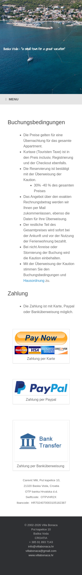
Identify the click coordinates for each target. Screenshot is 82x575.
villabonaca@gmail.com (41, 550)
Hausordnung (33, 280)
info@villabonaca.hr (41, 546)
